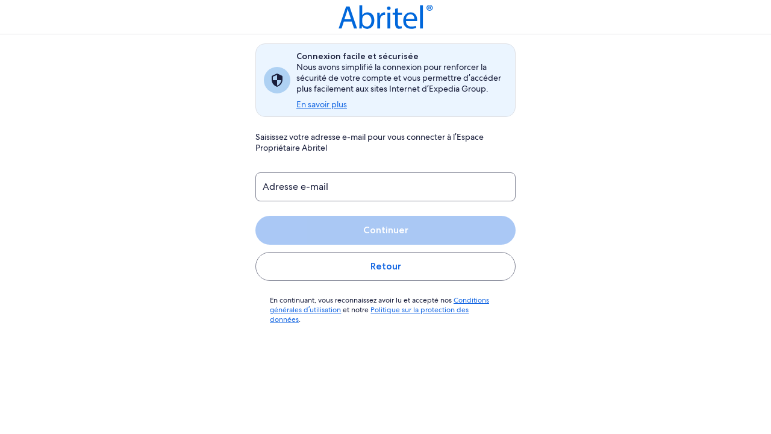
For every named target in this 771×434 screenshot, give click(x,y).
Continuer (385, 230)
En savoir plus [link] (322, 104)
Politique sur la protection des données (430, 310)
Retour (385, 266)
